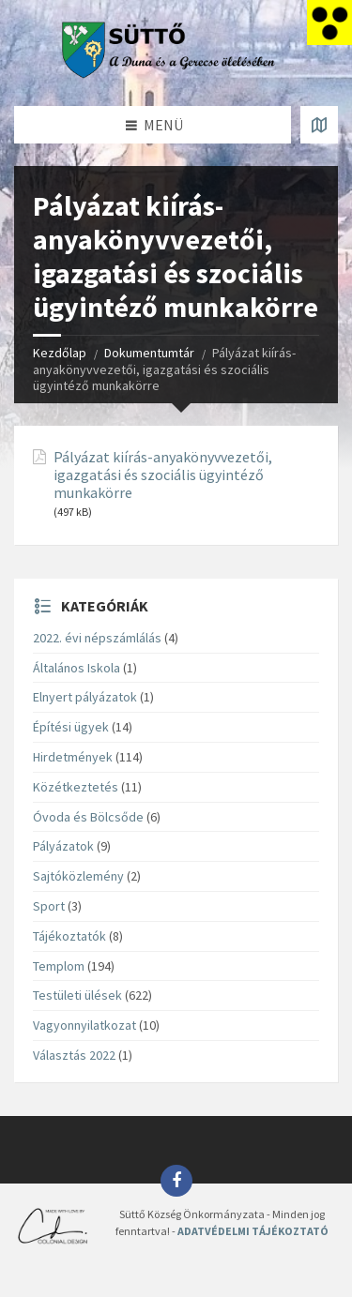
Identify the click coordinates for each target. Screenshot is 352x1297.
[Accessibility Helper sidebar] (329, 22)
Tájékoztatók (69, 936)
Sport (49, 905)
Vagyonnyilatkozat (84, 1025)
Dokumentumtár (149, 352)
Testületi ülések (77, 995)
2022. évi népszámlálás (97, 637)
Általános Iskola (76, 667)
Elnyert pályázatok (85, 696)
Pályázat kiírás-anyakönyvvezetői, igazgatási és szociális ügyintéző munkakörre (163, 475)
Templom (58, 966)
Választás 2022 (74, 1055)
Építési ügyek (71, 726)
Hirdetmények (73, 756)
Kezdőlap (59, 352)
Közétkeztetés (75, 786)
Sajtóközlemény (78, 875)
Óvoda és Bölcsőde (88, 816)
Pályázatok (63, 845)
